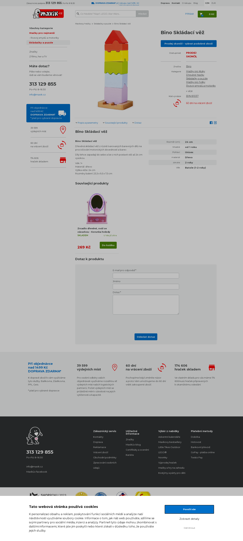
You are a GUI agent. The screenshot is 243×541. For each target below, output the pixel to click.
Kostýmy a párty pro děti (171, 473)
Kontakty (98, 436)
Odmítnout (189, 528)
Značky (33, 51)
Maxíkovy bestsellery (169, 442)
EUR (214, 3)
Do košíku (108, 245)
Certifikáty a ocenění (137, 449)
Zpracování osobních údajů (105, 465)
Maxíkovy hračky (83, 23)
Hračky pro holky (195, 82)
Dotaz (138, 122)
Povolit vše (189, 509)
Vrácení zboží (100, 452)
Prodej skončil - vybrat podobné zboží (189, 43)
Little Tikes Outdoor (169, 447)
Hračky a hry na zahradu (171, 467)
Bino (188, 66)
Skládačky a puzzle (41, 42)
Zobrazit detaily (189, 518)
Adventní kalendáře (169, 436)
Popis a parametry (88, 122)
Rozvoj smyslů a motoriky (45, 37)
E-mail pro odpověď (124, 270)
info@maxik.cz (37, 94)
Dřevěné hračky (195, 75)
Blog (195, 3)
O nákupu (186, 3)
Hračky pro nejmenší (42, 33)
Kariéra (130, 454)
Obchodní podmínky (104, 457)
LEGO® (162, 452)
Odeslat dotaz (146, 336)
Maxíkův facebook (36, 471)
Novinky (162, 457)
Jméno (116, 281)
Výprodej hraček (167, 462)
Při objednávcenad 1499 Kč (46, 112)
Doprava (98, 442)
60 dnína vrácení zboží (39, 145)
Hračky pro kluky (195, 71)
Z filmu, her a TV (38, 56)
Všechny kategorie (41, 28)
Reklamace (99, 447)
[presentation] (146, 323)
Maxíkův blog (133, 444)
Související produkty (116, 122)
